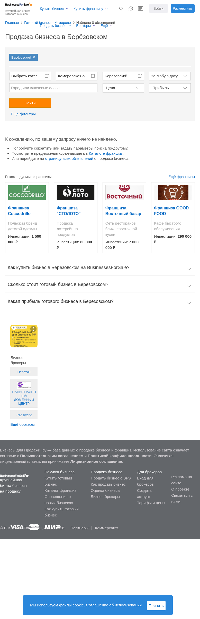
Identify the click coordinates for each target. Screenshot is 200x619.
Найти (30, 103)
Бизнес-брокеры (105, 496)
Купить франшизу (88, 9)
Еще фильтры (23, 114)
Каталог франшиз (60, 490)
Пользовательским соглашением (51, 456)
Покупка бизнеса (59, 472)
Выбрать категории (28, 76)
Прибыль (160, 88)
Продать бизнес (53, 26)
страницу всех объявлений (69, 158)
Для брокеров (149, 472)
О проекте (180, 489)
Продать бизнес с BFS (111, 478)
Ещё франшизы (181, 177)
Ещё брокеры (22, 424)
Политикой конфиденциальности (119, 456)
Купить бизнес (52, 9)
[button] (121, 8)
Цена (110, 88)
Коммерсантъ (107, 528)
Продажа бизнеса (106, 472)
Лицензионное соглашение (96, 461)
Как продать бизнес (108, 484)
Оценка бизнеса (105, 490)
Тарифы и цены (151, 503)
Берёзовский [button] (116, 76)
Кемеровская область (77, 76)
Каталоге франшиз (106, 153)
